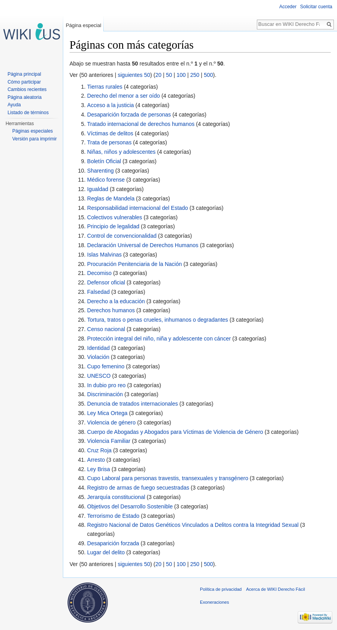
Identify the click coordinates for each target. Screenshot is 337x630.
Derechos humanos (111, 310)
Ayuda (14, 104)
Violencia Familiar (108, 441)
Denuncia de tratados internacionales (132, 404)
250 (194, 75)
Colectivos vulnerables (114, 217)
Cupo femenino (106, 366)
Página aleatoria (24, 97)
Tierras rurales (105, 87)
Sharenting (100, 171)
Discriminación (105, 394)
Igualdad (97, 189)
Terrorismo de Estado (113, 516)
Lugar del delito (106, 552)
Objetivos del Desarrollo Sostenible (130, 506)
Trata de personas (109, 142)
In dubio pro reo (106, 385)
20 (158, 75)
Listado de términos (28, 112)
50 (169, 75)
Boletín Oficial (104, 161)
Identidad (98, 348)
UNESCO (99, 376)
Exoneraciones (214, 602)
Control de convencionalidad (122, 236)
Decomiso (99, 273)
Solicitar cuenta (316, 6)
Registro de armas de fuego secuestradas (138, 487)
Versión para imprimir (34, 139)
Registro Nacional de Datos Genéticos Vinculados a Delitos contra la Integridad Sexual (193, 525)
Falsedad (98, 292)
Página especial (83, 25)
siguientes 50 (134, 75)
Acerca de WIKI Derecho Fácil (275, 589)
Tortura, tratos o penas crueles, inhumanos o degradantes (157, 320)
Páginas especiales (32, 131)
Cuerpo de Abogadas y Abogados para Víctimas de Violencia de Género (175, 432)
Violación (98, 357)
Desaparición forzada (113, 543)
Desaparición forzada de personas (129, 114)
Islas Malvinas (104, 254)
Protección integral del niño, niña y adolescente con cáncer (159, 338)
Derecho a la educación (116, 301)
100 (180, 75)
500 (208, 75)
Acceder (288, 6)
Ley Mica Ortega (107, 413)
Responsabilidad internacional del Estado (137, 208)
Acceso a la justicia (110, 105)
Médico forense (106, 180)
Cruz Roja (99, 450)
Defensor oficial (106, 282)
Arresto (96, 460)
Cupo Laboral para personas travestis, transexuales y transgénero (167, 478)
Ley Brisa (98, 469)
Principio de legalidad (113, 226)
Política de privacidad (221, 589)
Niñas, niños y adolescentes (121, 152)
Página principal (24, 74)
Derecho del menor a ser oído (123, 96)
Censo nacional (106, 329)
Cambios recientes (26, 89)
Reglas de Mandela (111, 198)
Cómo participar (24, 82)
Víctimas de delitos (110, 133)
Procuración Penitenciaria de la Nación (134, 264)
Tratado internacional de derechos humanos (140, 124)
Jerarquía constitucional (116, 497)
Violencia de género (111, 422)
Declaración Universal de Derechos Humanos (142, 245)
